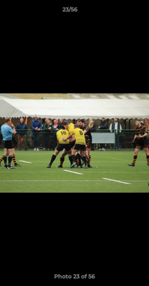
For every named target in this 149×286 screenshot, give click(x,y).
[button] (120, 11)
